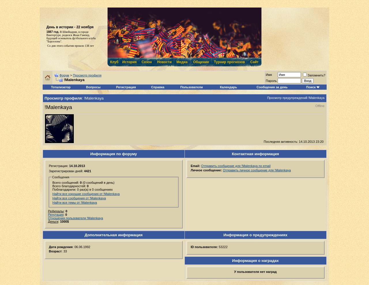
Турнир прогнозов (229, 62)
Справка (157, 87)
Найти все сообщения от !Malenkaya (79, 198)
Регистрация (126, 87)
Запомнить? (314, 75)
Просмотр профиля (87, 75)
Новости (164, 62)
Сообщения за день (272, 87)
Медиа (181, 62)
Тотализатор (61, 87)
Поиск (311, 87)
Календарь (228, 87)
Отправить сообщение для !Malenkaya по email (236, 166)
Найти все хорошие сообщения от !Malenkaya (86, 194)
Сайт (254, 62)
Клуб (114, 62)
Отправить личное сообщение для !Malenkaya (257, 170)
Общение (200, 62)
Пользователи (191, 87)
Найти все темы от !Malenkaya (74, 202)
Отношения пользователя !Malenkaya (75, 218)
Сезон (147, 62)
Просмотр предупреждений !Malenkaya (296, 98)
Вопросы (93, 87)
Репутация (56, 214)
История (129, 62)
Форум (64, 75)
